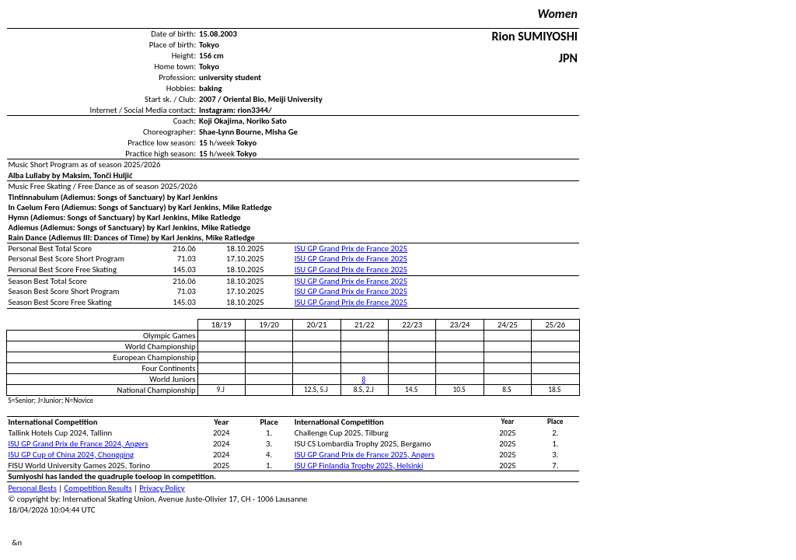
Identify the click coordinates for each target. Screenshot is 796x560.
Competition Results (98, 488)
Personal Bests (33, 488)
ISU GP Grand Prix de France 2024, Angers (78, 444)
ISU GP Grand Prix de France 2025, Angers (365, 455)
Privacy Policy (161, 488)
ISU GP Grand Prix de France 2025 (351, 248)
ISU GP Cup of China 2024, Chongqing (71, 455)
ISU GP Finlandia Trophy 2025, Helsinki (359, 465)
